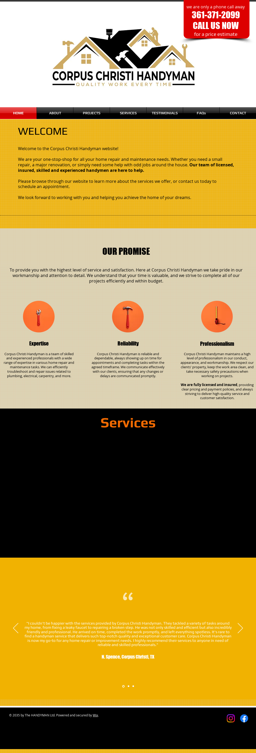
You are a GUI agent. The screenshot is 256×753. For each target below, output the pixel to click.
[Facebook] (244, 718)
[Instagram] (230, 718)
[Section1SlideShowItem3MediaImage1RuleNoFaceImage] (133, 686)
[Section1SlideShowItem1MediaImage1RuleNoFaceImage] (123, 686)
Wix (95, 715)
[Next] (240, 628)
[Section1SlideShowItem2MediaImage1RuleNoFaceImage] (128, 686)
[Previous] (15, 628)
